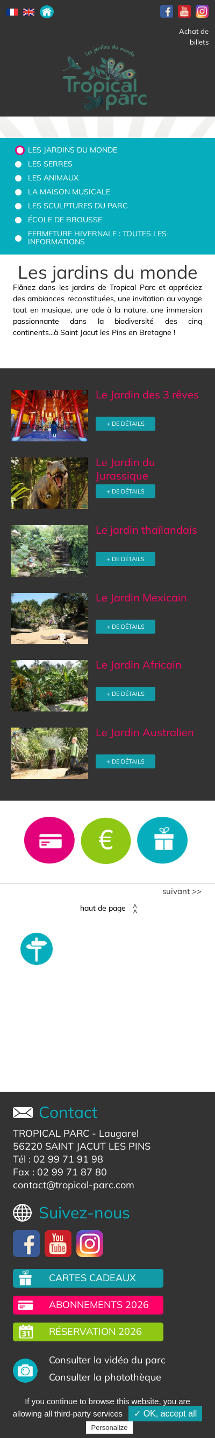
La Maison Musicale (69, 192)
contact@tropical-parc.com (73, 1185)
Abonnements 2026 (99, 1304)
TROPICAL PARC (51, 1133)
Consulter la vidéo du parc (107, 1360)
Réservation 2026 (95, 1331)
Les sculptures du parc (78, 205)
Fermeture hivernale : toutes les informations (97, 237)
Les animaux (53, 178)
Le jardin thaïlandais (146, 529)
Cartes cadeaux (92, 1278)
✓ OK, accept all (165, 1413)
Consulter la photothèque (105, 1377)
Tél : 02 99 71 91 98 (58, 1159)
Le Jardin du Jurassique (125, 468)
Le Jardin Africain (139, 664)
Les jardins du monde (72, 150)
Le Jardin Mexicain (141, 597)
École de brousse (65, 219)
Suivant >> (182, 891)
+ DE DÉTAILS (125, 423)
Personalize (109, 1428)
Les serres (50, 164)
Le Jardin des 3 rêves (147, 394)
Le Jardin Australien (145, 732)
